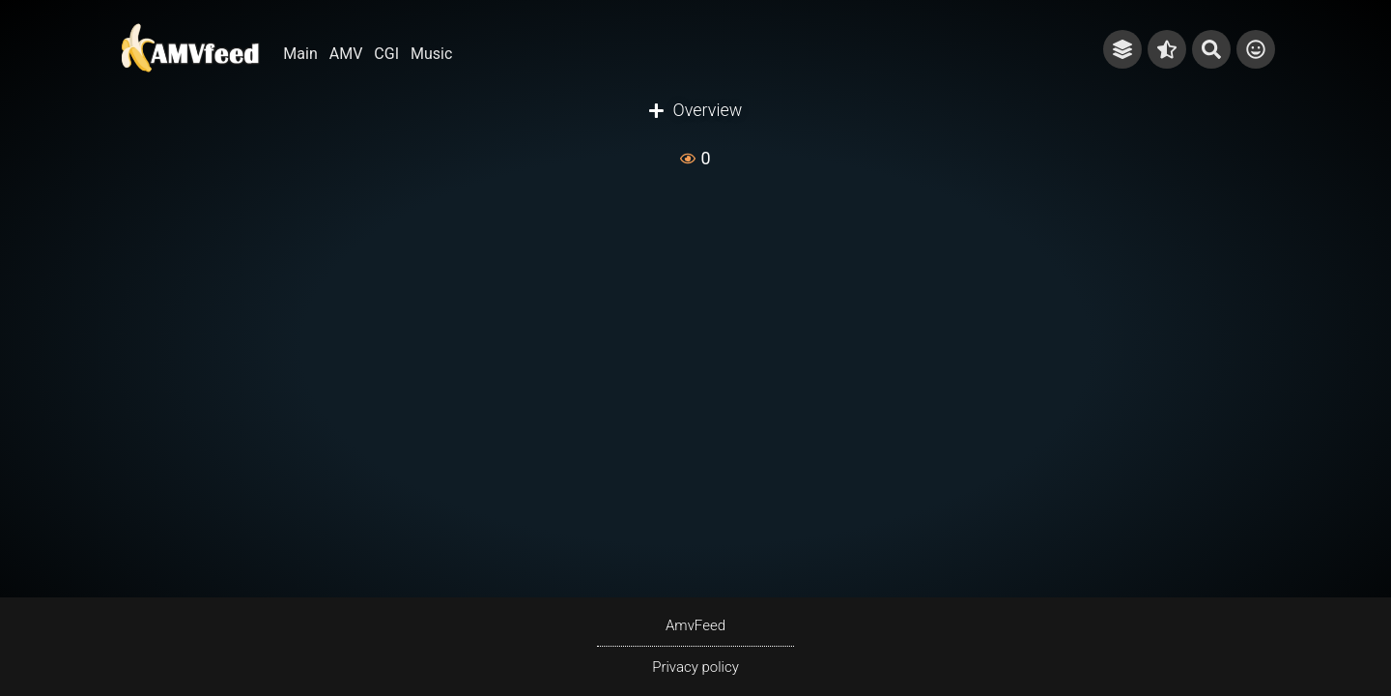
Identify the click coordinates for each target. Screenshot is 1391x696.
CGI (386, 53)
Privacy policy (695, 667)
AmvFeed (695, 625)
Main (300, 53)
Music (431, 53)
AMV (346, 53)
